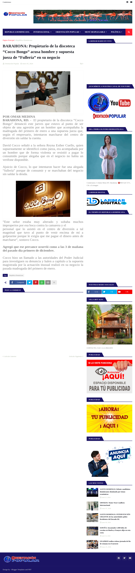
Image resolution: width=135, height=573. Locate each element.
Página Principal (8, 40)
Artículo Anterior (10, 356)
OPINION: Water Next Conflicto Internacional (112, 504)
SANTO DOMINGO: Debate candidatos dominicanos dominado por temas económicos (115, 491)
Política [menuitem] (115, 32)
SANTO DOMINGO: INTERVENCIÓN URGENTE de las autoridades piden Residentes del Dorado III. (115, 516)
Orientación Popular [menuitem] (67, 32)
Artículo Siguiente (75, 356)
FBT (29, 570)
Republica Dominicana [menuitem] (17, 32)
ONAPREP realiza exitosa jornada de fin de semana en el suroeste (115, 542)
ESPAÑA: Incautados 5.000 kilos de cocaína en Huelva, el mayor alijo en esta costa (115, 530)
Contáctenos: (7, 2)
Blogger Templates (18, 570)
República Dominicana (24, 40)
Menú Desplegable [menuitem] (95, 32)
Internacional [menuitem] (41, 32)
